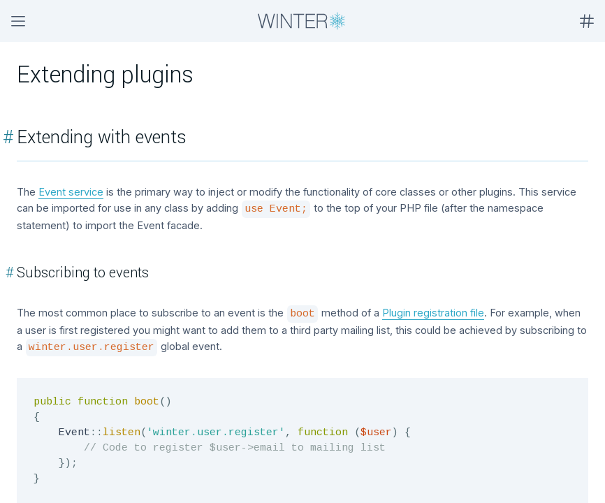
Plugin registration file (433, 313)
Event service (70, 192)
